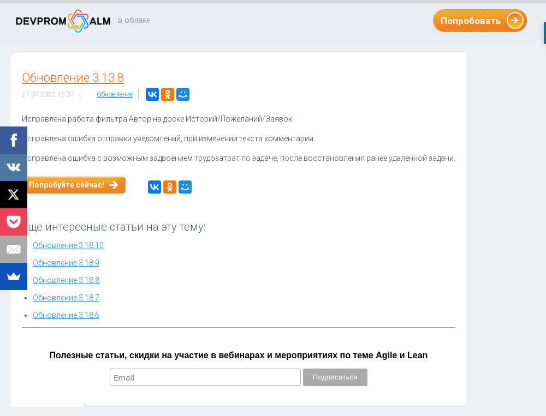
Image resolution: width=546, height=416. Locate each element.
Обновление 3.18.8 (66, 280)
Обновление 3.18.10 (68, 245)
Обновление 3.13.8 (73, 78)
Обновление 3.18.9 (66, 262)
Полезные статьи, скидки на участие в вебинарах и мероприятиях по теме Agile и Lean (239, 355)
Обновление (115, 94)
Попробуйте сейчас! (66, 184)
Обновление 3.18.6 (66, 315)
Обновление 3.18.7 (66, 297)
